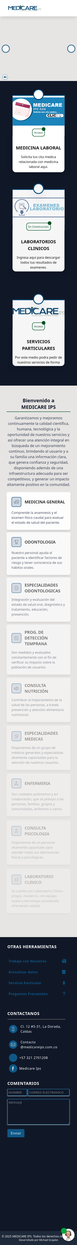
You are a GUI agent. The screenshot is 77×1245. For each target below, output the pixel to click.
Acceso (39, 131)
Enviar (16, 1133)
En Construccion (39, 221)
